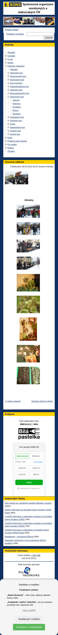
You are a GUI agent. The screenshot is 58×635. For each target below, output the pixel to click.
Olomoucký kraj (17, 97)
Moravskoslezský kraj (19, 93)
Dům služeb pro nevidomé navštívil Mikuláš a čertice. (28, 503)
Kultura (10, 148)
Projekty (11, 151)
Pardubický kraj (17, 117)
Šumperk (17, 114)
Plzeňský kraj (16, 120)
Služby (10, 62)
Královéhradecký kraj (19, 86)
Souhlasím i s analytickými (29, 627)
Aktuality (11, 52)
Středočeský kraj (17, 127)
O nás (10, 59)
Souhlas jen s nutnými (29, 619)
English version (11, 29)
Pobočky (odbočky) (16, 66)
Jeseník (16, 100)
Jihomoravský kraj (18, 76)
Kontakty (11, 56)
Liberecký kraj (16, 90)
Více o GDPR (28, 610)
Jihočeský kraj (16, 73)
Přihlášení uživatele (15, 34)
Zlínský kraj (15, 134)
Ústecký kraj (15, 131)
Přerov (15, 110)
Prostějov (17, 107)
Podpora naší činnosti (17, 141)
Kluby (10, 137)
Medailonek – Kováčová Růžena (19, 536)
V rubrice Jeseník (13, 401)
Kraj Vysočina (16, 83)
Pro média (12, 144)
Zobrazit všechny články (42, 401)
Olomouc (17, 103)
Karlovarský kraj (17, 80)
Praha (12, 124)
